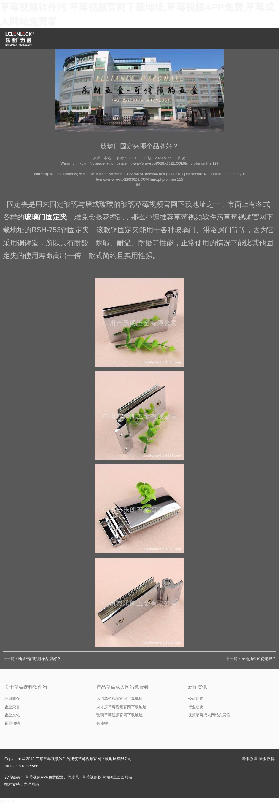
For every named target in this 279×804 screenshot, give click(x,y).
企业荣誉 (12, 707)
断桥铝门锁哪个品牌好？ (39, 659)
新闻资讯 (197, 687)
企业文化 (12, 715)
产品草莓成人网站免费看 (122, 687)
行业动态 (195, 707)
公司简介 (12, 698)
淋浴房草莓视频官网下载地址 (121, 707)
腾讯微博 (249, 759)
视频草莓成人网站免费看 (209, 715)
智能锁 (102, 723)
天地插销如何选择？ (258, 659)
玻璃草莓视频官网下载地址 (119, 715)
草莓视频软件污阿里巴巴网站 (107, 777)
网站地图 (7, 801)
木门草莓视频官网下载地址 (119, 698)
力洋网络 (31, 784)
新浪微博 (267, 759)
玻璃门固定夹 (45, 217)
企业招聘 (12, 723)
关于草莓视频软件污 (25, 687)
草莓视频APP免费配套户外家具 (52, 777)
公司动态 (195, 698)
